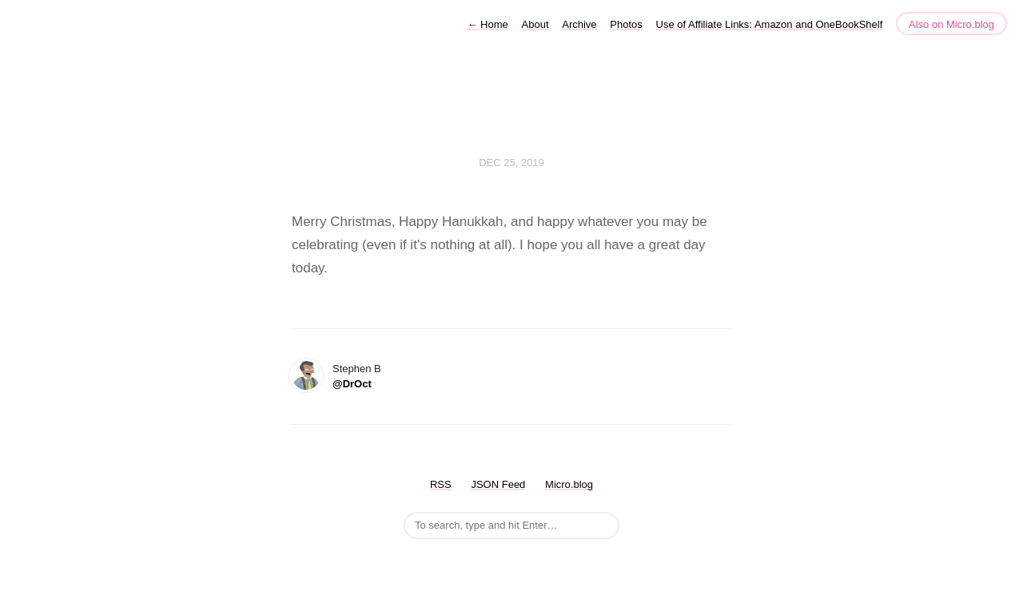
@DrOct (352, 384)
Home (487, 24)
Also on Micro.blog (951, 24)
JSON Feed (498, 484)
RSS (441, 484)
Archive (579, 24)
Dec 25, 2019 (511, 163)
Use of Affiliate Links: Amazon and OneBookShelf (769, 24)
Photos (626, 24)
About (535, 24)
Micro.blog (569, 484)
